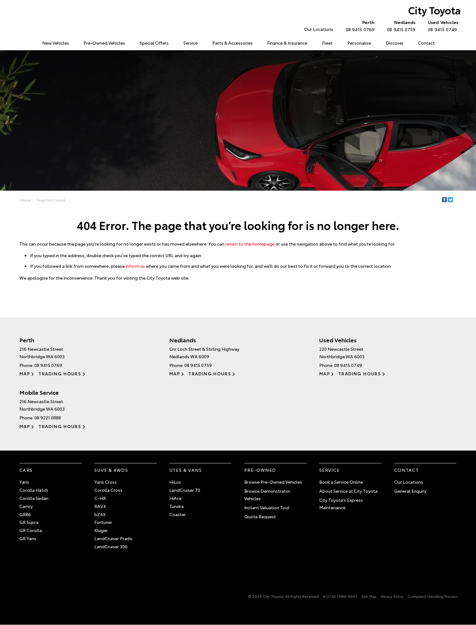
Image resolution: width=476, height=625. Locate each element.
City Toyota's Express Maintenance (341, 503)
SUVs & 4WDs (111, 470)
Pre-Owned (260, 470)
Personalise (359, 43)
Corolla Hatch (33, 490)
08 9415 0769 (358, 25)
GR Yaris (27, 538)
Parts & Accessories (232, 43)
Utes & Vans (185, 470)
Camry (26, 506)
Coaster (177, 514)
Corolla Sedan (33, 498)
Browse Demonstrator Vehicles (267, 494)
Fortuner (103, 522)
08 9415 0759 (399, 25)
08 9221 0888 (47, 417)
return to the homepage (250, 244)
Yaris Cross (105, 482)
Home (20, 42)
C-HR (100, 498)
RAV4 (100, 506)
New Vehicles (55, 43)
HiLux (175, 482)
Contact (426, 43)
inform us (135, 266)
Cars (26, 470)
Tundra (176, 506)
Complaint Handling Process (433, 596)
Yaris (24, 482)
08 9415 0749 (441, 25)
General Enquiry (410, 491)
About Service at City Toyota (348, 491)
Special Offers (154, 43)
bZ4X (100, 514)
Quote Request (260, 516)
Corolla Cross (108, 490)
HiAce (175, 498)
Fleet (327, 43)
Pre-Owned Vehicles (104, 43)
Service (190, 43)
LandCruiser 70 (184, 490)
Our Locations (318, 29)
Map (24, 373)
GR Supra (28, 522)
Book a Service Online (341, 482)
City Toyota (434, 10)
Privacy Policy (392, 596)
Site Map (369, 596)
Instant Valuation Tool (267, 507)
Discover (395, 43)
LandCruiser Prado (113, 538)
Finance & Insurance (287, 43)
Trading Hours (59, 373)
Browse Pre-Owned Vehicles (273, 482)
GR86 (25, 514)
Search (449, 43)
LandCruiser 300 (110, 546)
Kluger (101, 530)
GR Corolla (30, 530)
